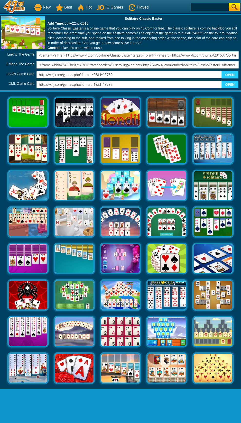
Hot (84, 7)
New (42, 7)
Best (64, 7)
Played (138, 7)
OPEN (230, 74)
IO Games (110, 7)
